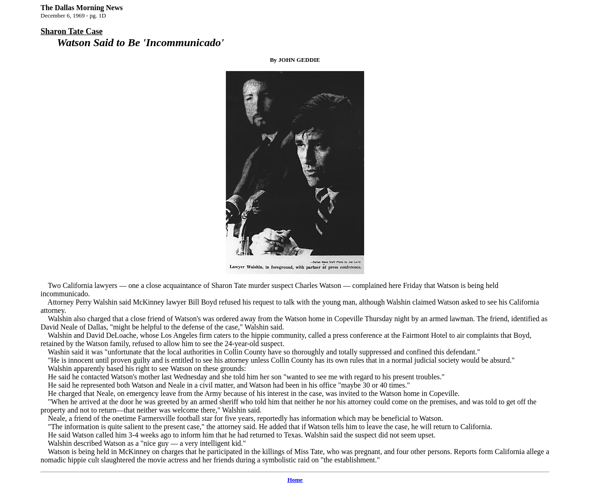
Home (294, 479)
